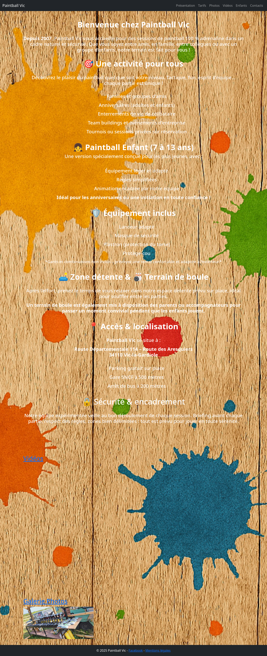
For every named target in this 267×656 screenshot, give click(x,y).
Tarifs (202, 5)
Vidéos (228, 5)
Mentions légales (158, 650)
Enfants (241, 5)
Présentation (185, 5)
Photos (214, 5)
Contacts (256, 5)
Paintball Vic (13, 5)
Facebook (136, 650)
